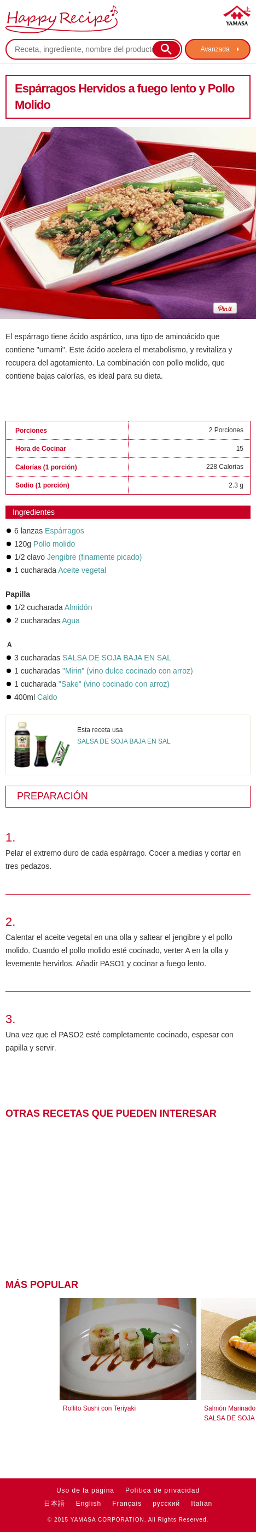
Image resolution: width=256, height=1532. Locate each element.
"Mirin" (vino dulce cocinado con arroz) (127, 670)
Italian (201, 1503)
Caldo (47, 697)
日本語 (54, 1503)
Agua (71, 620)
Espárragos (64, 530)
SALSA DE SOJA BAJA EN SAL (116, 657)
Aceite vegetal (82, 570)
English (88, 1503)
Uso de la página (85, 1490)
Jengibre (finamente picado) (94, 557)
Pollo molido (54, 543)
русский (166, 1503)
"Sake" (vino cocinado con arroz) (114, 684)
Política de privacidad (162, 1490)
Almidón (78, 607)
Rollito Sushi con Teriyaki (99, 1408)
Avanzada (214, 49)
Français (127, 1503)
